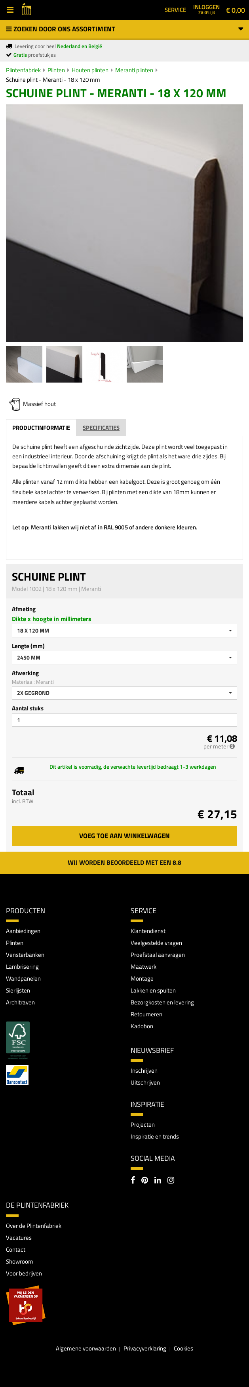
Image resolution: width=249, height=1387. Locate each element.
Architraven (20, 1002)
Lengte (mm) (28, 645)
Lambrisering (22, 966)
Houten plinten (90, 70)
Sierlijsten (18, 990)
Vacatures (19, 1237)
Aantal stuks (28, 708)
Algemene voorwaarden (86, 1348)
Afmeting (24, 609)
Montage (142, 978)
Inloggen (206, 9)
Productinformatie (41, 427)
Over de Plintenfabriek (33, 1225)
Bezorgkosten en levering (162, 1002)
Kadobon (142, 1026)
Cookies (183, 1348)
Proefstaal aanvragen (158, 954)
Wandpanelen (23, 978)
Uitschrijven (145, 1082)
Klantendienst (148, 930)
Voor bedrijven (24, 1273)
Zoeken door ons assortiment (124, 29)
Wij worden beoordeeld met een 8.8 (124, 862)
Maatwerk (143, 966)
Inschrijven (144, 1070)
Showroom (19, 1261)
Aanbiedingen (23, 930)
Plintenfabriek (23, 70)
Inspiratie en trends (155, 1136)
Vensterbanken (25, 954)
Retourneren (146, 1014)
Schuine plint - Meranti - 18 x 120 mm (53, 79)
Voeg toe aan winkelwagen (124, 836)
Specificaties (101, 427)
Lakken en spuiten (153, 990)
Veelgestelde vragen (156, 942)
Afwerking (25, 672)
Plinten (56, 70)
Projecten (143, 1124)
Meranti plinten (134, 70)
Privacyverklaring (145, 1348)
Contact (15, 1249)
